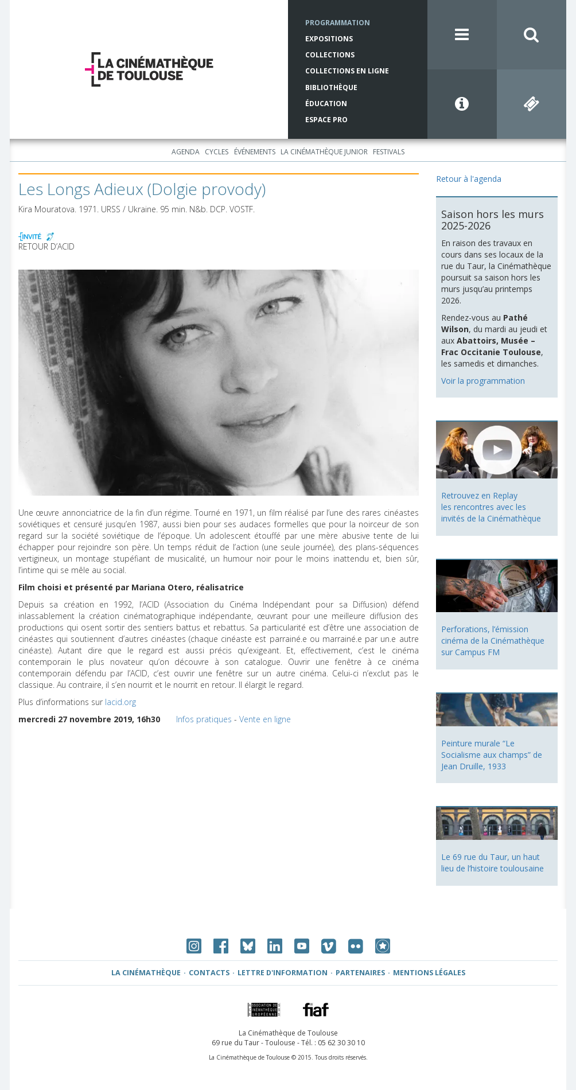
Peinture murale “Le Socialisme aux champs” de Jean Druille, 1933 (491, 755)
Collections (330, 55)
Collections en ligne (347, 71)
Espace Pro (326, 119)
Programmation (337, 23)
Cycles (216, 152)
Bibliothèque (331, 87)
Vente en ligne (265, 719)
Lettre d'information (283, 973)
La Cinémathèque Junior (324, 152)
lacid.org (120, 701)
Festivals (388, 152)
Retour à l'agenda (468, 178)
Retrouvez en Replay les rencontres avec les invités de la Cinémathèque (491, 507)
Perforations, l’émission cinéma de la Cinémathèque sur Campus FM (492, 640)
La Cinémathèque (146, 973)
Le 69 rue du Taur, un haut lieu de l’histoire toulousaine (492, 862)
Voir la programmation (483, 380)
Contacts (209, 973)
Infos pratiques (204, 719)
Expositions (329, 39)
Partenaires (360, 973)
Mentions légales (429, 973)
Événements (254, 152)
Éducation (326, 103)
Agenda (186, 152)
